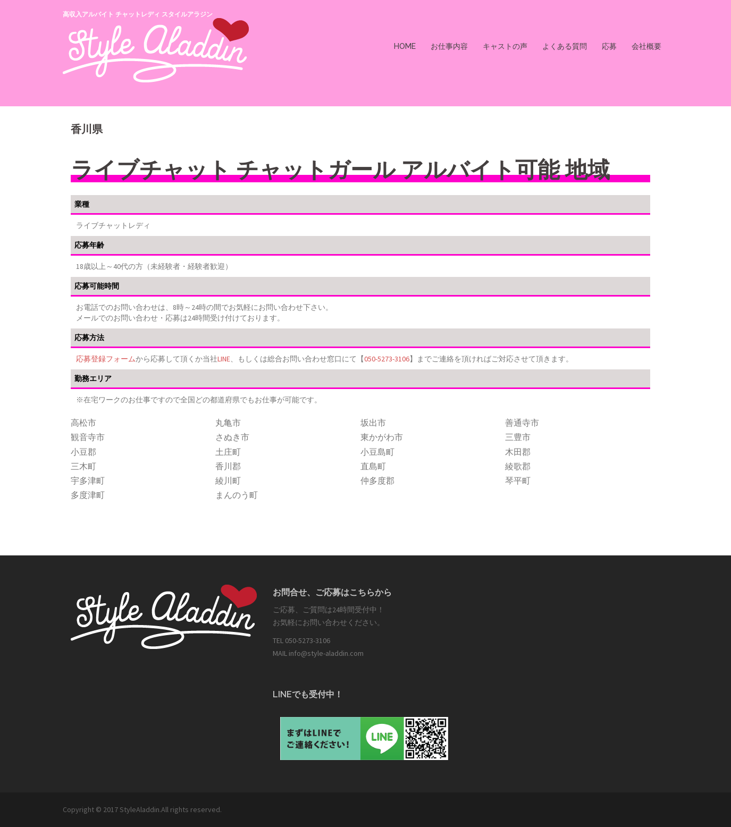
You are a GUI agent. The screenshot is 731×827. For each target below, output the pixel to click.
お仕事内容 (449, 46)
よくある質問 (564, 46)
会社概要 (646, 46)
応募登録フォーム (106, 359)
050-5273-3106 (386, 359)
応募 (609, 46)
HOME (405, 46)
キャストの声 (505, 46)
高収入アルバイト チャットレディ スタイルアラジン (138, 14)
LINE (223, 359)
